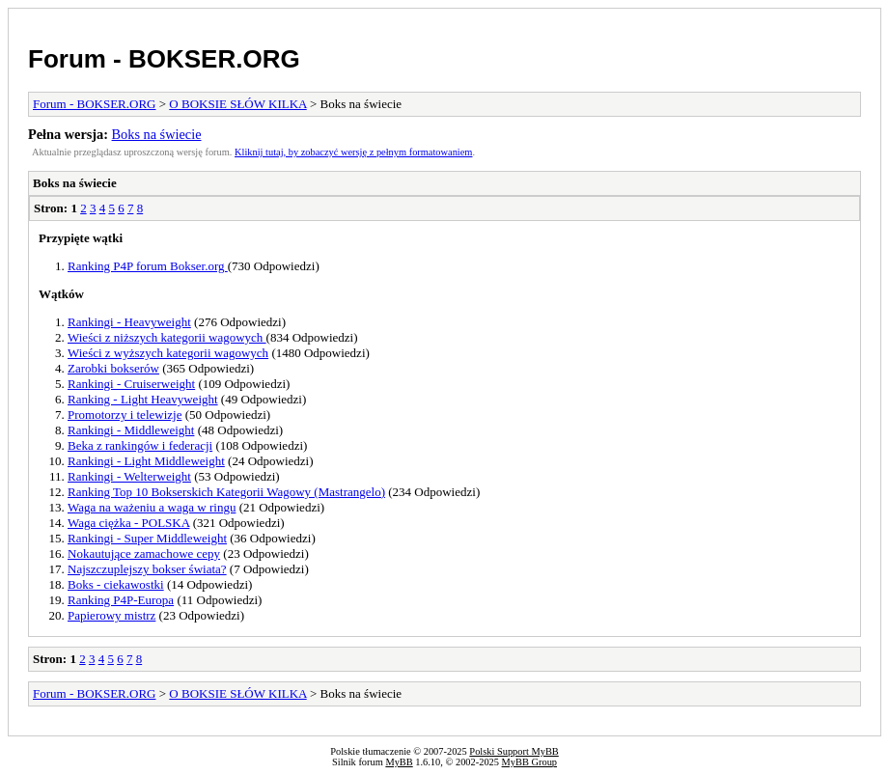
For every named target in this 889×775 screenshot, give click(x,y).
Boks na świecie (157, 134)
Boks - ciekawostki (116, 584)
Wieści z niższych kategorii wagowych (167, 337)
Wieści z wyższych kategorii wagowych (168, 353)
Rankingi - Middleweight (131, 430)
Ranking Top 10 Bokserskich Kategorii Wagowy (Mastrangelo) (226, 491)
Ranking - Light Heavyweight (143, 399)
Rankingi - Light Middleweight (146, 461)
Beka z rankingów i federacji (140, 445)
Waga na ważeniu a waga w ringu (152, 507)
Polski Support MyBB (513, 751)
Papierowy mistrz (111, 615)
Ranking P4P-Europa (121, 600)
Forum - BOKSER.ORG (164, 58)
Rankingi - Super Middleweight (147, 538)
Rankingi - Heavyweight (129, 322)
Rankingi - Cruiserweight (131, 383)
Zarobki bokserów (113, 368)
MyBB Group (529, 762)
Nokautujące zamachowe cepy (144, 553)
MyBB (398, 762)
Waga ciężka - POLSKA (128, 522)
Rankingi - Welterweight (129, 476)
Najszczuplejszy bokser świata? (147, 569)
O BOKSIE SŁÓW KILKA (237, 104)
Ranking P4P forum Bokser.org (148, 266)
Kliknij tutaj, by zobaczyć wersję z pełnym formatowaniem (353, 152)
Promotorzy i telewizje (124, 414)
